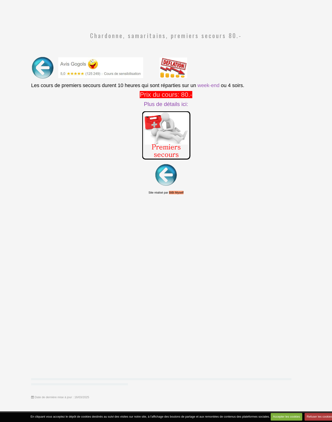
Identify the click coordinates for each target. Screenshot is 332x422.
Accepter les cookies (286, 416)
